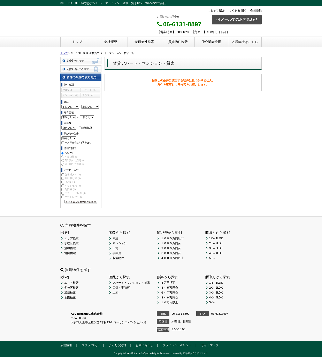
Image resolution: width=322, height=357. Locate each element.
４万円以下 (168, 282)
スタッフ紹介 (216, 10)
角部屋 (70, 189)
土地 (115, 248)
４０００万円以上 (172, 258)
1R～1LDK (216, 238)
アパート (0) (88, 90)
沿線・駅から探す (80, 69)
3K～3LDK (216, 248)
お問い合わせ (144, 345)
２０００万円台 (171, 248)
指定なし (70, 153)
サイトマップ (209, 345)
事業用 (117, 253)
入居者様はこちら (245, 42)
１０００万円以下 (172, 238)
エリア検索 (71, 238)
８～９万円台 (169, 297)
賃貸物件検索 (178, 42)
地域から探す (80, 60)
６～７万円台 (169, 292)
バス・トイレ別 (75, 193)
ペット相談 (72, 185)
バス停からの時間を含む (78, 142)
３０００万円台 (171, 253)
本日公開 (71, 156)
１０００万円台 (171, 243)
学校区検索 (71, 243)
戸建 (115, 238)
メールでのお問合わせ (237, 19)
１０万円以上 (169, 302)
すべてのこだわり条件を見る (80, 202)
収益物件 (118, 258)
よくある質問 (237, 10)
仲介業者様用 (211, 42)
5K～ (212, 258)
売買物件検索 (144, 42)
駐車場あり (72, 174)
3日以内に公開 (74, 160)
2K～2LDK (216, 243)
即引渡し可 (72, 178)
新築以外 (87, 127)
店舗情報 (66, 345)
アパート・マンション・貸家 (131, 282)
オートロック (74, 196)
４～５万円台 (169, 287)
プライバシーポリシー (177, 345)
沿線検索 (70, 248)
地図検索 (70, 253)
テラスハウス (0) (88, 96)
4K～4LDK (216, 253)
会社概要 (110, 42)
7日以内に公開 (74, 164)
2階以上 (71, 182)
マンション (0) (70, 95)
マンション (120, 243)
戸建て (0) (67, 90)
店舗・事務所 (121, 287)
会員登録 (256, 10)
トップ (77, 42)
